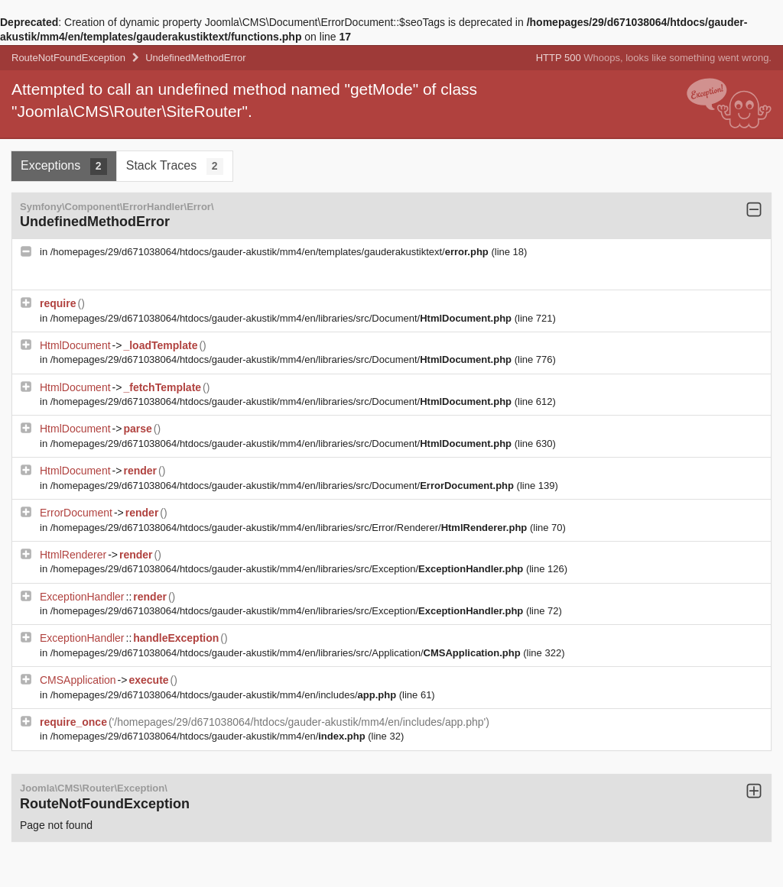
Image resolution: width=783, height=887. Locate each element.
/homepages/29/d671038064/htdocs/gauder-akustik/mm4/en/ (209, 736)
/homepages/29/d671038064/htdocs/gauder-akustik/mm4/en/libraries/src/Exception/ (288, 569)
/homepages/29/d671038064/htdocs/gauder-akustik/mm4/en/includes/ (224, 695)
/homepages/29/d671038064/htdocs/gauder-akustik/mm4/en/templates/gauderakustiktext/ (271, 251)
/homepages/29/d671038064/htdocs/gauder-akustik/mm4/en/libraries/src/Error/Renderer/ (290, 527)
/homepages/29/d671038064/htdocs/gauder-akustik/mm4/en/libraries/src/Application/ (287, 653)
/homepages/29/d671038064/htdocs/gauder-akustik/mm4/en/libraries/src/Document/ (282, 318)
